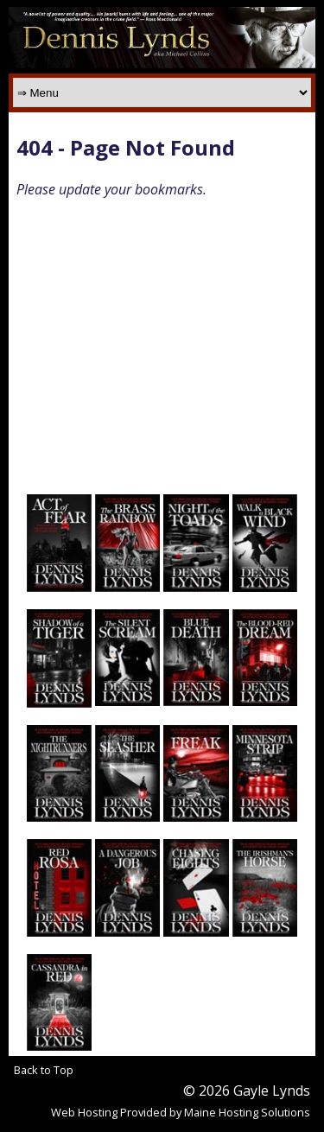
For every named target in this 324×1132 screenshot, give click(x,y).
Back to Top (43, 1070)
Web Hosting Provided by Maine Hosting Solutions (180, 1112)
